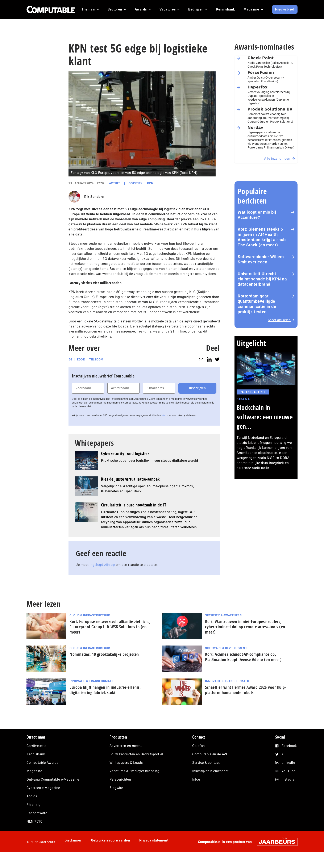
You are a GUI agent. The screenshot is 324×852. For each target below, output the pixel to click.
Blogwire (116, 788)
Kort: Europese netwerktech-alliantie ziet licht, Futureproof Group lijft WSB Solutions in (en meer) (110, 627)
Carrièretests (36, 746)
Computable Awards (42, 763)
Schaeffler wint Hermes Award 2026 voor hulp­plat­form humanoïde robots (245, 689)
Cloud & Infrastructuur (90, 615)
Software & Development (226, 648)
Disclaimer (73, 840)
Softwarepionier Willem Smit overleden (261, 259)
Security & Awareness (223, 615)
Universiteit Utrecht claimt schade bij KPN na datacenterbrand (262, 279)
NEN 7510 (34, 821)
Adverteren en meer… (125, 746)
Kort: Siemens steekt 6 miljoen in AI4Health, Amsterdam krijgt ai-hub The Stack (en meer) (262, 237)
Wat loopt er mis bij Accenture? (257, 215)
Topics (31, 796)
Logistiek (135, 183)
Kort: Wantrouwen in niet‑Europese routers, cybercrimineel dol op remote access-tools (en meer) (245, 627)
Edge (81, 359)
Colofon (198, 746)
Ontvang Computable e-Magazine (52, 779)
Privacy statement (154, 840)
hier (164, 415)
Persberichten (120, 779)
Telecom (96, 359)
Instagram (290, 779)
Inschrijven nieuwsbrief (210, 771)
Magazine (34, 771)
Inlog (196, 779)
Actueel (115, 183)
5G (70, 359)
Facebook (289, 746)
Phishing (33, 805)
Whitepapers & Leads (126, 763)
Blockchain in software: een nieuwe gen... (265, 417)
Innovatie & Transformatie (92, 681)
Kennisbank (35, 754)
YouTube (288, 771)
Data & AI (244, 399)
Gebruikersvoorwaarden (110, 840)
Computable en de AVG (210, 754)
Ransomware (36, 813)
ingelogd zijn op (102, 565)
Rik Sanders (94, 197)
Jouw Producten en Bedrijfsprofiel (136, 754)
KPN (150, 183)
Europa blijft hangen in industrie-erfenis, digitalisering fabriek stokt (105, 689)
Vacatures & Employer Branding (134, 771)
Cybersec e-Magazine (43, 788)
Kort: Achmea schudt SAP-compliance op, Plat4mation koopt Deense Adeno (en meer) (243, 656)
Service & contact (206, 763)
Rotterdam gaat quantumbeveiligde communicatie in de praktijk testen (257, 303)
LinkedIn (288, 763)
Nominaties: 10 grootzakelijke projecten (104, 654)
